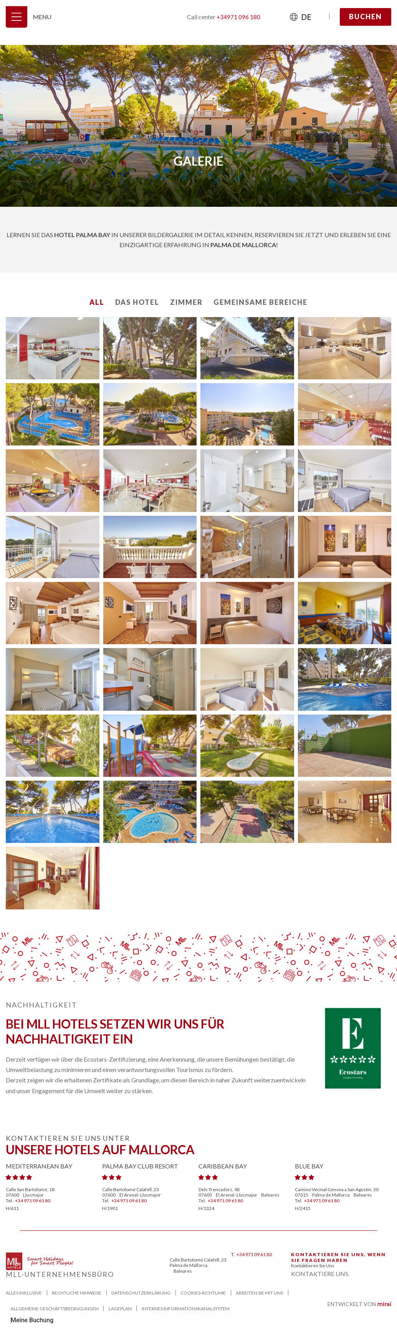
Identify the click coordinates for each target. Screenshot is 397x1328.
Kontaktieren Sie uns (312, 1265)
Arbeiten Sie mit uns (259, 1293)
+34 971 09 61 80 (32, 1200)
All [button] (96, 302)
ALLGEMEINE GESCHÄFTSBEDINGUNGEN (55, 1308)
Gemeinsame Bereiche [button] (260, 302)
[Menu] (16, 17)
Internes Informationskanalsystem (186, 1308)
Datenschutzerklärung (140, 1293)
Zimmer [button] (186, 302)
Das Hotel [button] (137, 302)
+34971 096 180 (238, 16)
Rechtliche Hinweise (76, 1293)
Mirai (384, 1304)
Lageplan (120, 1308)
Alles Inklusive (24, 1293)
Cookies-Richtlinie (203, 1293)
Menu (42, 16)
